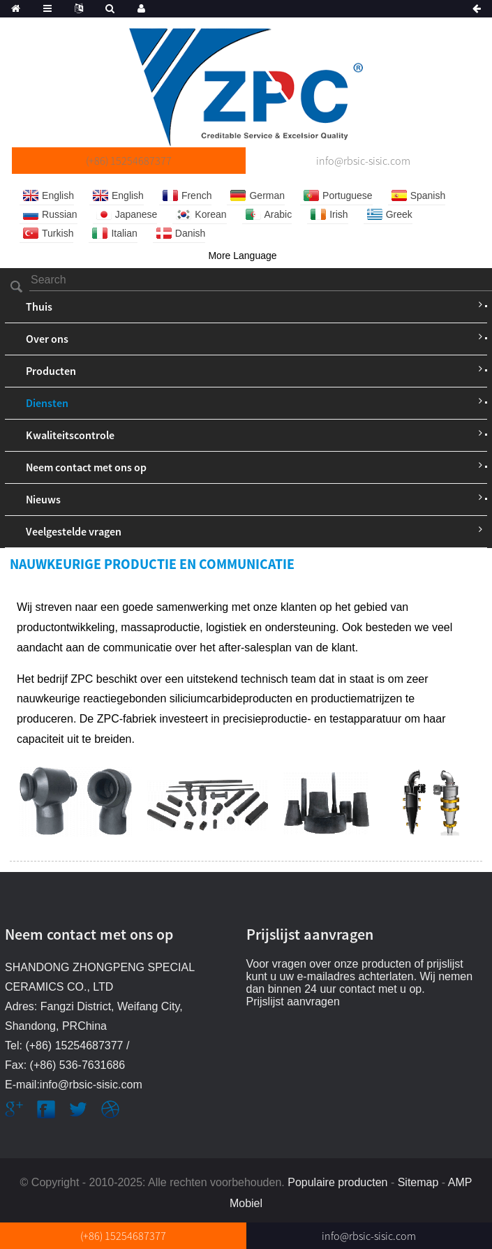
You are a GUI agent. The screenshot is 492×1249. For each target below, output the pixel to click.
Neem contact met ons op (86, 467)
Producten (51, 371)
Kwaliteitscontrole (70, 435)
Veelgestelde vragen (73, 531)
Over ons (47, 339)
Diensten (47, 403)
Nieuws (43, 499)
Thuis (39, 306)
